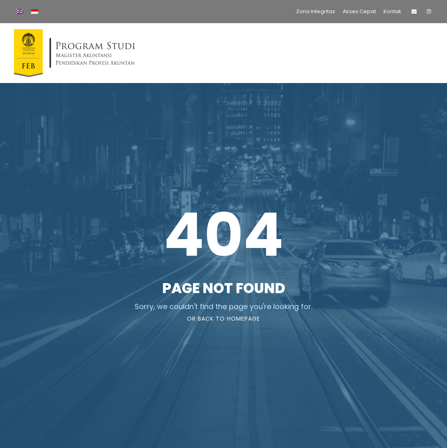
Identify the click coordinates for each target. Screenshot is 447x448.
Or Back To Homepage (223, 319)
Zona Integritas (315, 11)
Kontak (392, 11)
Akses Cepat (359, 11)
